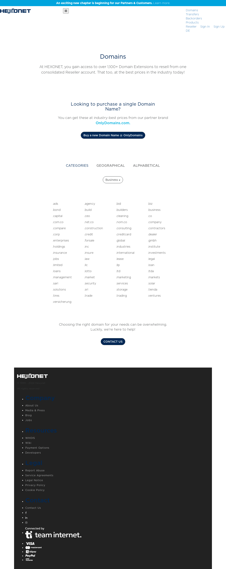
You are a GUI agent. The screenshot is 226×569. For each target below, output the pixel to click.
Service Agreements (39, 475)
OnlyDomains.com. (113, 123)
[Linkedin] (117, 518)
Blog (28, 415)
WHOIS (30, 437)
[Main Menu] (66, 10)
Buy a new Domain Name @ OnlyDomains (113, 135)
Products (192, 22)
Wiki (28, 442)
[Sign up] (219, 26)
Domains (192, 10)
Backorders (194, 18)
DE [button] (188, 30)
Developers (33, 452)
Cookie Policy (35, 490)
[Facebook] (117, 513)
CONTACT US (113, 341)
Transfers (192, 14)
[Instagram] (117, 523)
